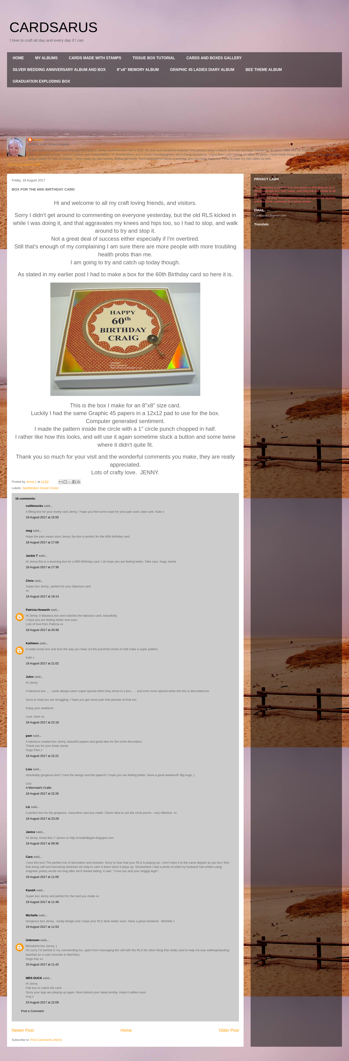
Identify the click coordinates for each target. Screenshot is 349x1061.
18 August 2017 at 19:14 (42, 596)
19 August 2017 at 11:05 (42, 877)
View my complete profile (24, 164)
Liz (28, 807)
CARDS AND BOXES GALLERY (214, 58)
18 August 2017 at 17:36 (42, 567)
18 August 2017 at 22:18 (42, 722)
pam (29, 735)
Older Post (229, 1030)
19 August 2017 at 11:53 (42, 926)
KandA (30, 890)
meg (29, 530)
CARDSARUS (53, 27)
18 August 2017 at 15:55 (42, 517)
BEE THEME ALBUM (263, 70)
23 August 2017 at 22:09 (42, 1002)
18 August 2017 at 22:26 (42, 793)
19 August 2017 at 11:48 (42, 902)
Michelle (32, 915)
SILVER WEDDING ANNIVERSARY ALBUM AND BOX (59, 70)
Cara (29, 856)
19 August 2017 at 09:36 (42, 843)
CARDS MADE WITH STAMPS (95, 58)
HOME (18, 58)
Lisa (29, 769)
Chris (29, 580)
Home (126, 1030)
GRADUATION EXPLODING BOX (41, 81)
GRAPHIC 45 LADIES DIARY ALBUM (202, 70)
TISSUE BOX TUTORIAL (154, 58)
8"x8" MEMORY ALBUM (138, 70)
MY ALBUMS (46, 58)
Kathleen (32, 643)
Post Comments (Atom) (46, 1040)
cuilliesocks (34, 506)
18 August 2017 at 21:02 (42, 663)
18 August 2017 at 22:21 (42, 756)
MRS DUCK (34, 978)
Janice (30, 832)
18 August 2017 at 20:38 (42, 630)
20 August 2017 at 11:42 (42, 964)
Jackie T (32, 555)
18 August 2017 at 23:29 (42, 818)
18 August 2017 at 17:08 (42, 542)
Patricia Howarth (38, 610)
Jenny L (38, 139)
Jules (29, 676)
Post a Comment (32, 1011)
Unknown (33, 940)
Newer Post (23, 1030)
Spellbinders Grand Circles (40, 488)
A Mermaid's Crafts (38, 787)
